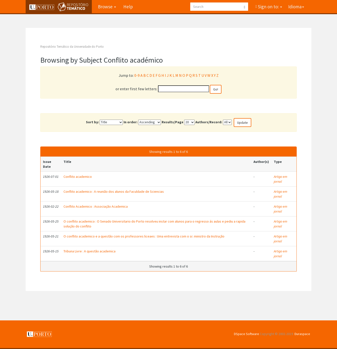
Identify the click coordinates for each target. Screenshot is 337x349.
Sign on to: (269, 7)
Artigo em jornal (280, 179)
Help (128, 7)
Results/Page (172, 122)
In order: (130, 122)
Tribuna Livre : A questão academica (89, 251)
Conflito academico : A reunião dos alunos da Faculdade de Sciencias (113, 191)
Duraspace (302, 334)
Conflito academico (77, 176)
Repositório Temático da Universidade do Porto (72, 47)
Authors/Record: (208, 122)
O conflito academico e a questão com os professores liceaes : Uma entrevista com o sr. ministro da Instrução (143, 236)
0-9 (137, 75)
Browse (107, 7)
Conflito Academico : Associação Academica (95, 206)
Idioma (296, 7)
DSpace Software (246, 334)
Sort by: (92, 122)
